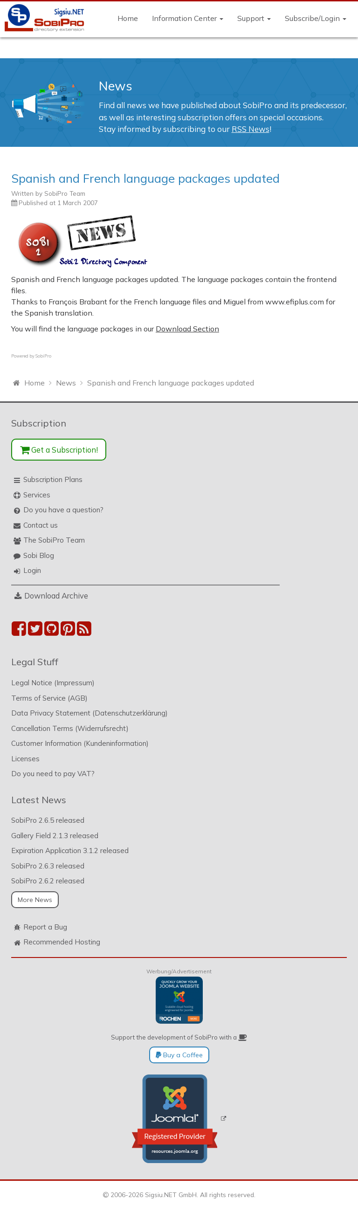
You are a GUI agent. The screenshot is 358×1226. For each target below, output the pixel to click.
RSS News (250, 129)
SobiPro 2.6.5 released (47, 820)
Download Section (187, 328)
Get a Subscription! (59, 450)
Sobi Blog (38, 555)
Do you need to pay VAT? (53, 773)
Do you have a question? (63, 509)
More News (35, 899)
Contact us (40, 525)
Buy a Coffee (179, 1055)
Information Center (187, 18)
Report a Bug (45, 927)
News (115, 86)
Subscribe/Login (315, 18)
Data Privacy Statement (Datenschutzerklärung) (89, 713)
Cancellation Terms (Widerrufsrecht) (70, 728)
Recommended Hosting (61, 941)
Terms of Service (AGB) (49, 698)
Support (254, 18)
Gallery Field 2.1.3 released (54, 835)
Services (36, 494)
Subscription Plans (53, 479)
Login (32, 570)
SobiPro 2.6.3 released (47, 865)
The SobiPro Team (54, 540)
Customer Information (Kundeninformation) (80, 743)
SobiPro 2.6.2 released (47, 880)
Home (127, 18)
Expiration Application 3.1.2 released (70, 850)
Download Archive (56, 595)
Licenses (25, 758)
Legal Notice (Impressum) (53, 682)
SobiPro (43, 355)
